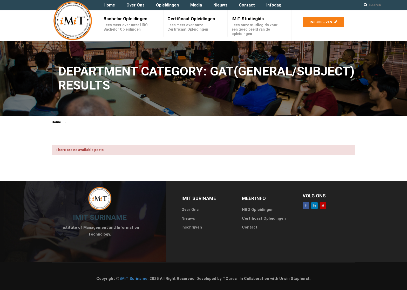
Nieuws (220, 5)
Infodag (273, 5)
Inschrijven (323, 22)
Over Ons (135, 5)
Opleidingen (167, 5)
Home (109, 5)
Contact (247, 5)
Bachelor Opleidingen (125, 18)
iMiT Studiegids (248, 18)
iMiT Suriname (133, 278)
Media (196, 5)
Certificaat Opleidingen (191, 18)
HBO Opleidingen (258, 209)
